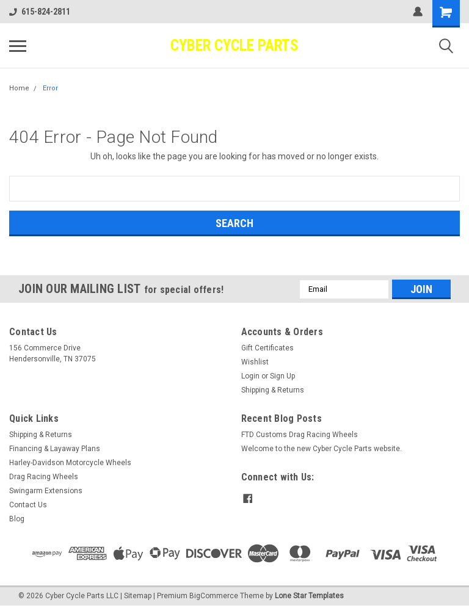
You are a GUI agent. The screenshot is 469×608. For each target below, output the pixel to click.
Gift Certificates (267, 348)
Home (19, 88)
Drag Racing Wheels (43, 476)
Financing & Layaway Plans (54, 448)
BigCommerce (213, 596)
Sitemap (137, 596)
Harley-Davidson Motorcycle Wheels (70, 462)
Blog (16, 519)
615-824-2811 (39, 11)
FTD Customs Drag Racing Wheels (299, 434)
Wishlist (255, 362)
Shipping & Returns (272, 390)
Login (250, 376)
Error (50, 88)
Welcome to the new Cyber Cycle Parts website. (321, 448)
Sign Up (282, 376)
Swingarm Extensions (45, 491)
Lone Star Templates (309, 596)
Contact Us (28, 505)
